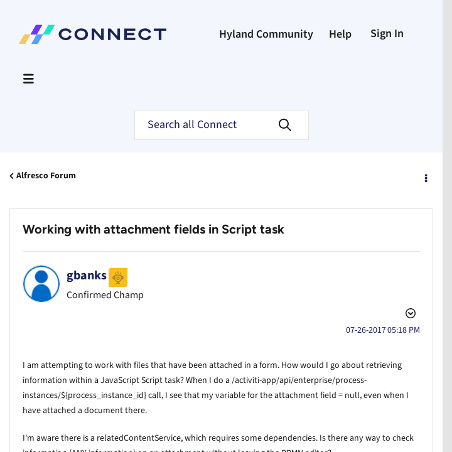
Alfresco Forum (46, 176)
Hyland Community (266, 34)
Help (340, 34)
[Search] (221, 125)
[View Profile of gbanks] (87, 275)
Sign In (387, 33)
